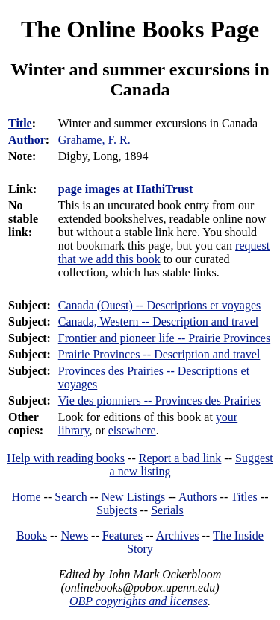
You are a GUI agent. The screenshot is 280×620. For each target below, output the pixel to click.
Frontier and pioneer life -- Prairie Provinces (164, 338)
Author (27, 139)
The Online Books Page (140, 29)
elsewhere (132, 430)
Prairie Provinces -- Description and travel (159, 354)
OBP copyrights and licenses (138, 601)
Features (122, 535)
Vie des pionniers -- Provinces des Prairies (159, 400)
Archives (177, 535)
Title (20, 123)
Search (71, 496)
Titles (244, 496)
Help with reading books (66, 458)
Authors (197, 496)
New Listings (133, 496)
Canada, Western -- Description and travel (158, 321)
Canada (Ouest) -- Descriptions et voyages (159, 305)
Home (26, 496)
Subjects (116, 510)
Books (31, 535)
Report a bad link (180, 458)
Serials (167, 510)
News (74, 535)
